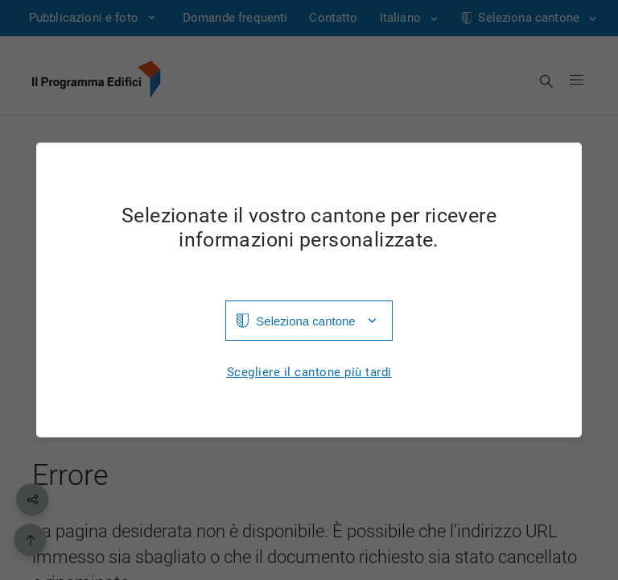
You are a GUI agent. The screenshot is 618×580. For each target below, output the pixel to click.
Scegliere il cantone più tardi (309, 373)
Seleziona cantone (305, 321)
